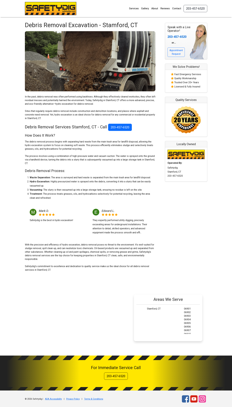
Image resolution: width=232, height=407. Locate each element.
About (154, 8)
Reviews (165, 8)
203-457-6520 (195, 8)
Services (134, 8)
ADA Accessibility (53, 399)
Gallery (145, 8)
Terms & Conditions (93, 399)
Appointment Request (176, 52)
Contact (176, 8)
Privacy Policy (73, 399)
